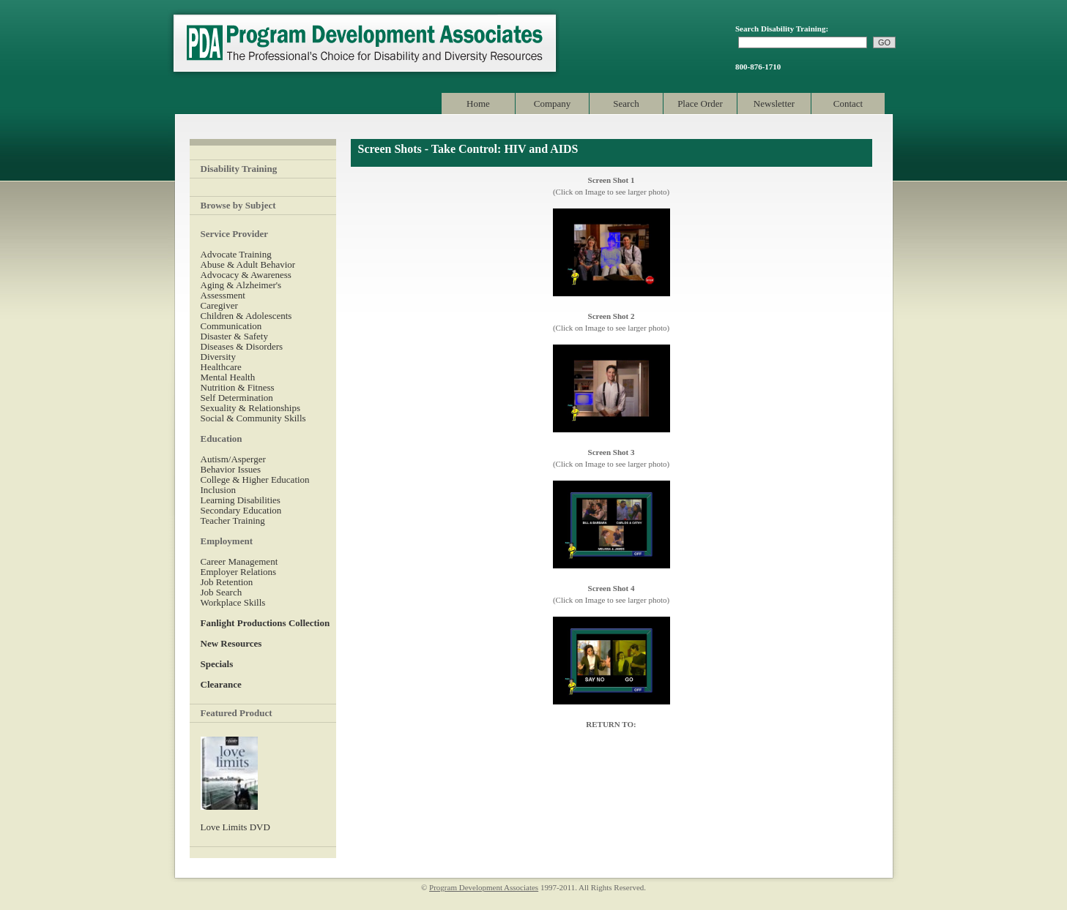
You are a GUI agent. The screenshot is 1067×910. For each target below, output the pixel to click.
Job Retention (227, 581)
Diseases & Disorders (242, 346)
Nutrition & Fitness (238, 387)
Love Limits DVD (235, 826)
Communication (231, 325)
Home (478, 103)
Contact (848, 103)
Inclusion (218, 489)
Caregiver (219, 305)
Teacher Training (233, 520)
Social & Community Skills (253, 418)
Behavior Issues (231, 469)
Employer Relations (239, 571)
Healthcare (221, 366)
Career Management (239, 561)
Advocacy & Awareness (246, 274)
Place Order (700, 103)
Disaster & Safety (234, 336)
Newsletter (774, 103)
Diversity (218, 356)
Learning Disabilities (240, 500)
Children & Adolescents (246, 315)
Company (552, 103)
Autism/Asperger (233, 459)
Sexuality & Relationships (251, 407)
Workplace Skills (233, 602)
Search (626, 103)
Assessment (223, 295)
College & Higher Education (255, 479)
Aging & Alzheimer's (241, 284)
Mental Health (228, 377)
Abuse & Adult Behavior (248, 264)
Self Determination (237, 397)
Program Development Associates (363, 43)
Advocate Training (236, 254)
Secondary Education (241, 510)
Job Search (221, 592)
